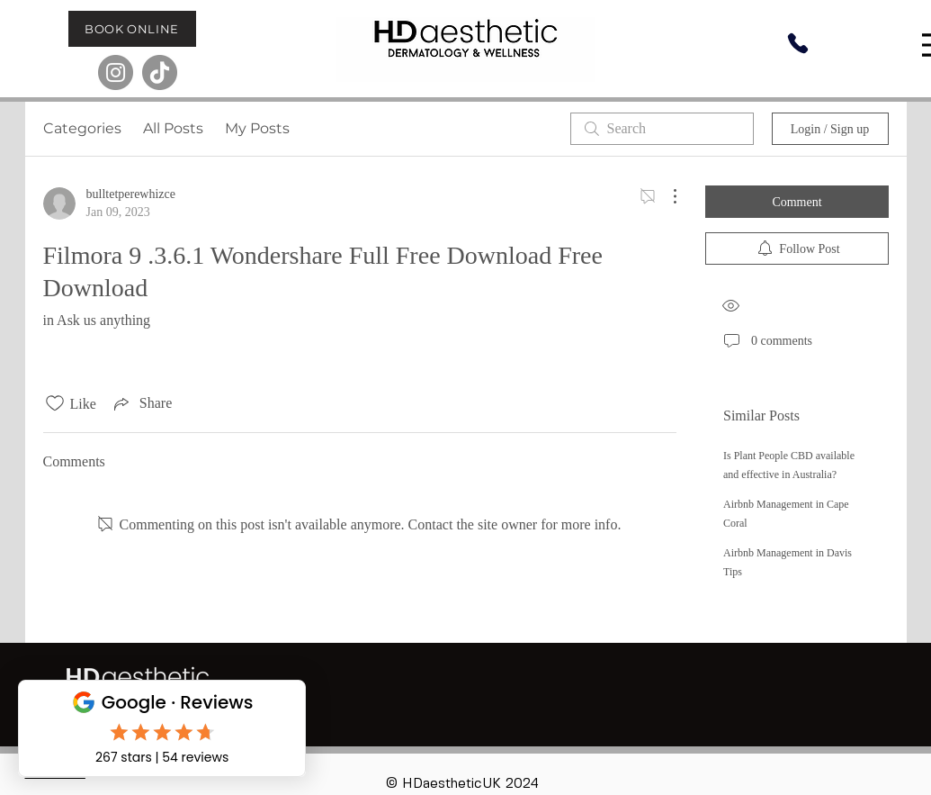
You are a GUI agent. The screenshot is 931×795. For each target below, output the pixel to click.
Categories (82, 128)
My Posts (257, 128)
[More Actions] (665, 196)
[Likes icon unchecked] (55, 403)
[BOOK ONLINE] (132, 29)
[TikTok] (159, 72)
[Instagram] (115, 72)
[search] (662, 129)
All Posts (173, 128)
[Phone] (798, 43)
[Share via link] (141, 403)
